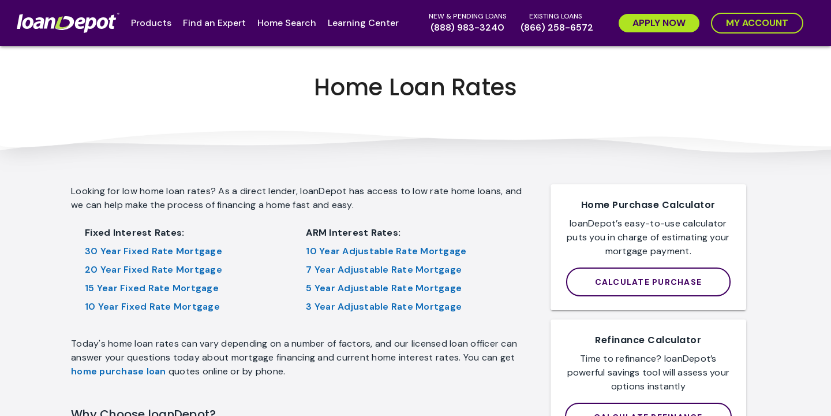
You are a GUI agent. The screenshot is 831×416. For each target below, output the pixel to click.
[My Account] (757, 23)
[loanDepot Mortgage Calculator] (648, 282)
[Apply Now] (659, 23)
